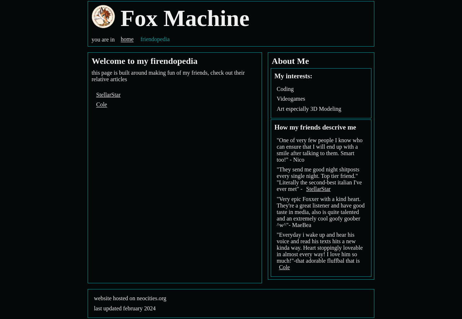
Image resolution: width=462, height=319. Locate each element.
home (127, 39)
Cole (101, 105)
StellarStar (108, 95)
